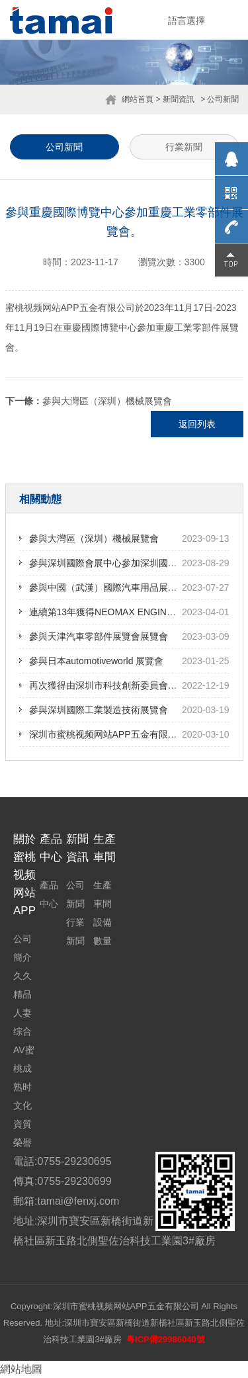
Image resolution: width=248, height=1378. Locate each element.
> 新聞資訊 (174, 99)
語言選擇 (186, 20)
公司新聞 (64, 147)
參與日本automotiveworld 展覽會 (96, 661)
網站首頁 (137, 99)
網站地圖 (21, 1369)
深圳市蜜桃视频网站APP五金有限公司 (107, 734)
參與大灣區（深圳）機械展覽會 (107, 401)
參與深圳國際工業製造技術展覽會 (98, 710)
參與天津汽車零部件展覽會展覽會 (98, 636)
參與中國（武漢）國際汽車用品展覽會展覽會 (121, 587)
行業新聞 (183, 147)
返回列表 (197, 424)
